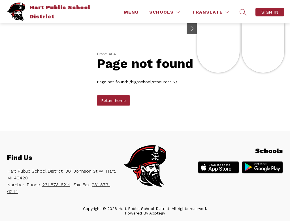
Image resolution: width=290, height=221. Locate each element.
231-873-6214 (56, 184)
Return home (113, 100)
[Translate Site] (211, 12)
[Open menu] (127, 12)
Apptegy (157, 213)
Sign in (269, 12)
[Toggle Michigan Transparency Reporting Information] (192, 28)
